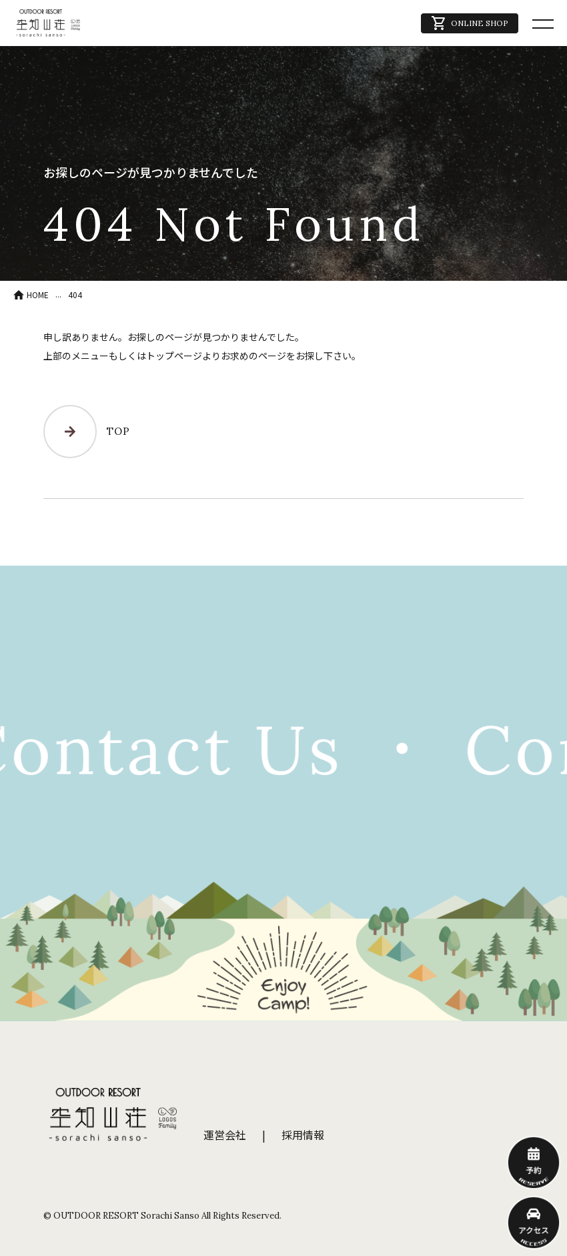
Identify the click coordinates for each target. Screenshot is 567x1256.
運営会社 (224, 1135)
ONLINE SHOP (469, 23)
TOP (86, 431)
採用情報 (302, 1135)
